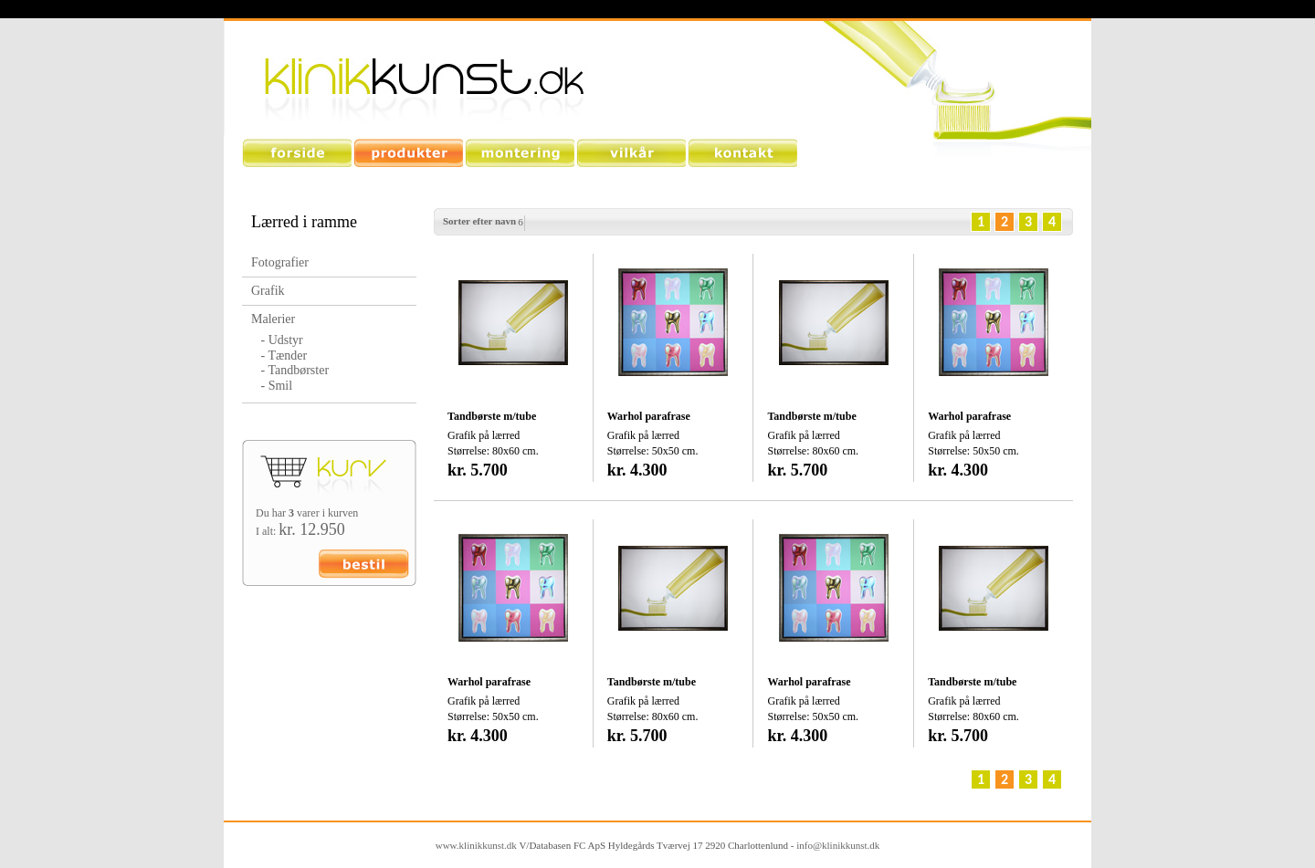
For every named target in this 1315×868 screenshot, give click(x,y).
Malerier (273, 319)
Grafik (268, 291)
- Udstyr (277, 340)
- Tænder (279, 355)
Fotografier (280, 262)
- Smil (271, 385)
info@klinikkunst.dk (837, 845)
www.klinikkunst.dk (476, 845)
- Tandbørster (290, 370)
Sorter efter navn (479, 220)
